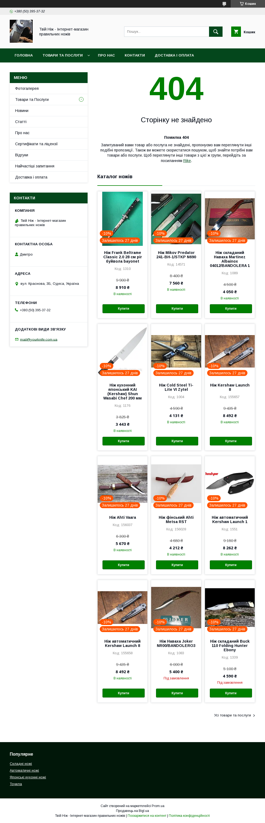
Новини (21, 110)
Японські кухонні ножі (28, 777)
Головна (24, 55)
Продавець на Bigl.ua (132, 811)
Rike (187, 160)
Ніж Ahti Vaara (122, 517)
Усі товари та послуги (232, 715)
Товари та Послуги (62, 55)
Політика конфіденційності (189, 816)
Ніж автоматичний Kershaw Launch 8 (122, 643)
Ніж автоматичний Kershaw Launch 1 (230, 519)
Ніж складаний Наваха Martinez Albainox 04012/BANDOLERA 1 (230, 259)
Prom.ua (158, 806)
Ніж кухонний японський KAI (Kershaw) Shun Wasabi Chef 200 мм (122, 391)
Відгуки (21, 155)
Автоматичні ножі (24, 770)
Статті (21, 122)
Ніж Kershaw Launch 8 (230, 387)
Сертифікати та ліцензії (36, 144)
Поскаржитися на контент (147, 816)
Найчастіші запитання (34, 166)
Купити (123, 308)
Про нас (106, 55)
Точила (16, 784)
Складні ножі (21, 764)
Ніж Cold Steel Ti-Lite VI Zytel (176, 387)
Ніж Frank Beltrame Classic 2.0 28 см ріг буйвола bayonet (122, 256)
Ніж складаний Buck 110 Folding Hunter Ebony (230, 645)
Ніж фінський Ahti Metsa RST (176, 519)
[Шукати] (216, 32)
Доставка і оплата (31, 177)
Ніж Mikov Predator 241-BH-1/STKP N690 (176, 254)
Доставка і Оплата (174, 55)
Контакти (135, 55)
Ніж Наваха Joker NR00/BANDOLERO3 (176, 643)
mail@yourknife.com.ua (38, 339)
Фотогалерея (27, 88)
